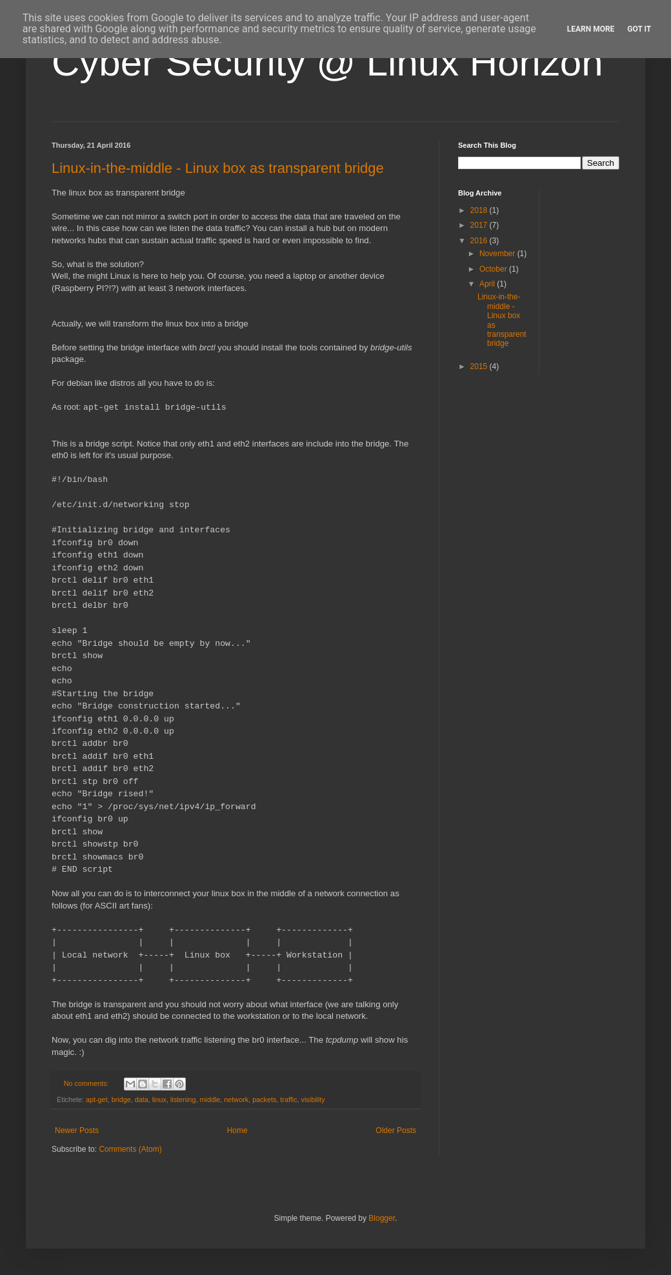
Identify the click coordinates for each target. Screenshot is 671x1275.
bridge (121, 1099)
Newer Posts (77, 1130)
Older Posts (396, 1130)
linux (159, 1099)
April (488, 283)
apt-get (97, 1099)
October (494, 269)
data (141, 1099)
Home (237, 1130)
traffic (288, 1099)
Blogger (381, 1218)
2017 (480, 225)
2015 (480, 366)
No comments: (87, 1083)
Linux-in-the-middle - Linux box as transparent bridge (218, 168)
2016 (480, 240)
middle (210, 1099)
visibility (313, 1099)
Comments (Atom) (130, 1149)
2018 (480, 210)
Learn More (591, 29)
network (236, 1099)
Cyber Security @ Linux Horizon (327, 62)
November (498, 253)
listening (183, 1099)
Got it (639, 29)
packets (264, 1099)
